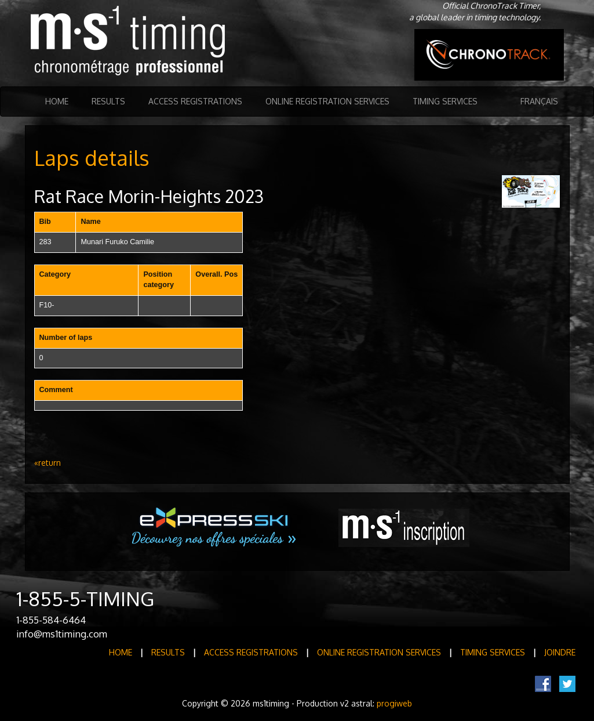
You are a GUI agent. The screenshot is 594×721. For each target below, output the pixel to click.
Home (56, 101)
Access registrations (195, 101)
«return (47, 463)
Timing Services (445, 101)
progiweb (394, 703)
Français (539, 101)
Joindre (559, 652)
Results (108, 101)
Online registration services (327, 101)
